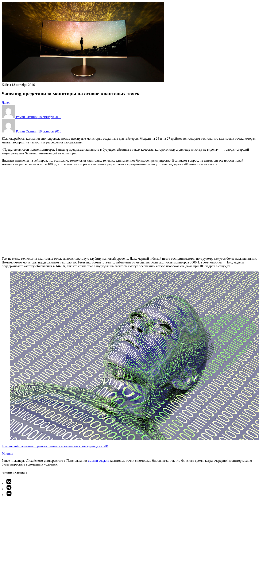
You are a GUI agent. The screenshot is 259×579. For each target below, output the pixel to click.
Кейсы (6, 84)
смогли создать (98, 460)
